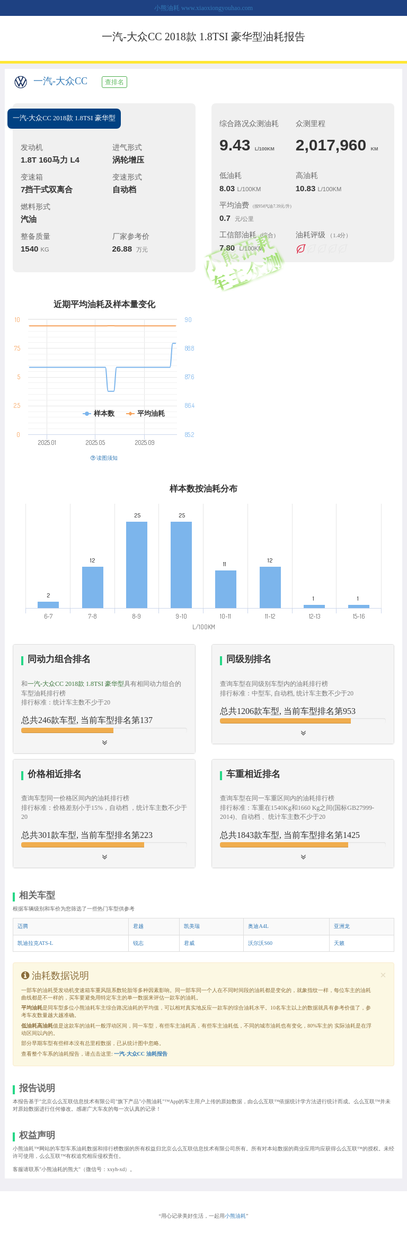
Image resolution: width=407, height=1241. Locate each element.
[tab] (104, 699)
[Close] (383, 975)
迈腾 (22, 926)
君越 (138, 926)
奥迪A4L (258, 926)
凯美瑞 (192, 926)
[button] (104, 698)
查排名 (114, 82)
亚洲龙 (342, 926)
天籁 (339, 943)
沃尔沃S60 (260, 943)
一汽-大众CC (60, 81)
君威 (189, 943)
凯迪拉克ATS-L (35, 943)
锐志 (138, 943)
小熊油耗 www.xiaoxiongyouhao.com (203, 8)
